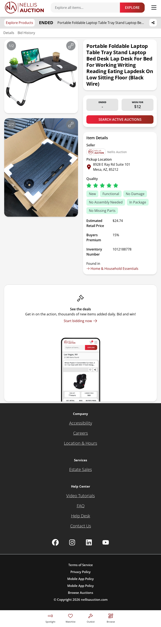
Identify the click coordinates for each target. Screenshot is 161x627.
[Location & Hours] (80, 443)
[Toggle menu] (154, 7)
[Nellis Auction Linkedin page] (89, 542)
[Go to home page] (24, 7)
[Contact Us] (80, 526)
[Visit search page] (111, 617)
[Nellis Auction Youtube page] (105, 542)
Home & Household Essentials (112, 268)
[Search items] (87, 8)
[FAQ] (80, 506)
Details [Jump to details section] (8, 32)
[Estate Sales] (80, 469)
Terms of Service (80, 565)
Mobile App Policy (80, 579)
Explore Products (19, 22)
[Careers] (80, 433)
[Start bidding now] (80, 320)
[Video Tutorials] (80, 496)
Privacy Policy (80, 572)
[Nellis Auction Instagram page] (72, 542)
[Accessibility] (80, 423)
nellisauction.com (94, 599)
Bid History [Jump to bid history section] (26, 32)
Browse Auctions (80, 592)
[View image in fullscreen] (70, 45)
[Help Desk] (80, 516)
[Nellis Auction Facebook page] (55, 542)
